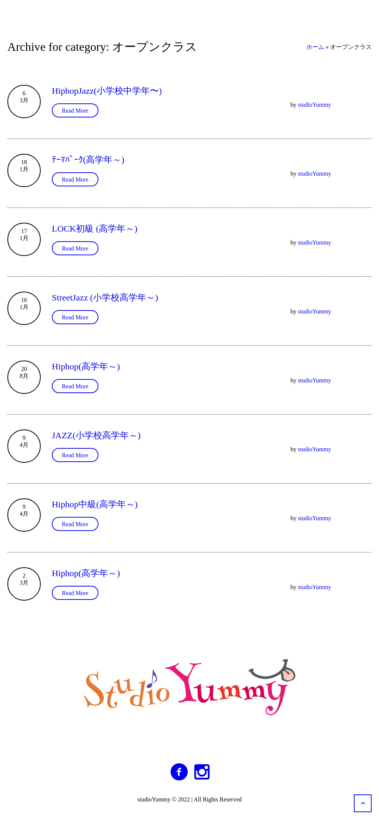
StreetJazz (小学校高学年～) (105, 297)
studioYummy (314, 105)
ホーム (315, 47)
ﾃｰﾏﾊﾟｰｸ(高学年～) (88, 160)
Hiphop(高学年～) (86, 366)
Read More (75, 110)
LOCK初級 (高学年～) (94, 228)
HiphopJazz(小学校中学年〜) (107, 91)
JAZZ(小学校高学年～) (96, 435)
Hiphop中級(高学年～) (95, 504)
